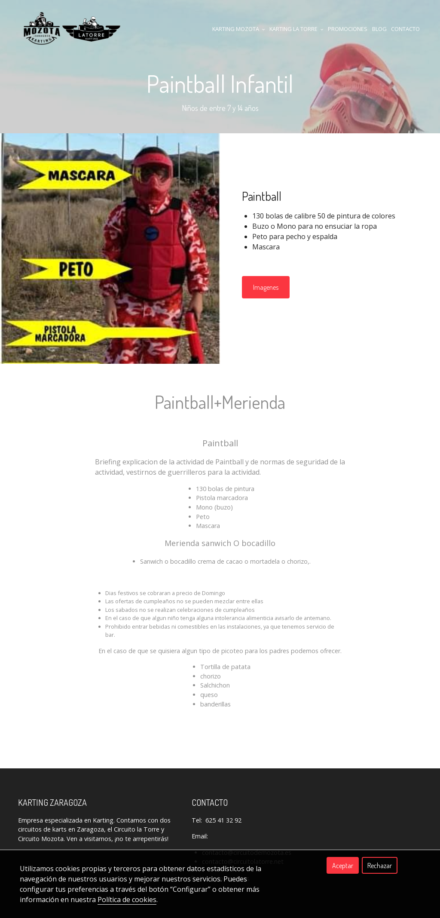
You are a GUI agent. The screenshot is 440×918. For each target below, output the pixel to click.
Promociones (347, 29)
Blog (379, 29)
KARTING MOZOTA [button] (238, 29)
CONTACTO (405, 29)
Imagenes (265, 287)
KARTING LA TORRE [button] (296, 29)
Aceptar (342, 865)
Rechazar (379, 865)
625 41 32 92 (223, 820)
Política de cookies (127, 899)
